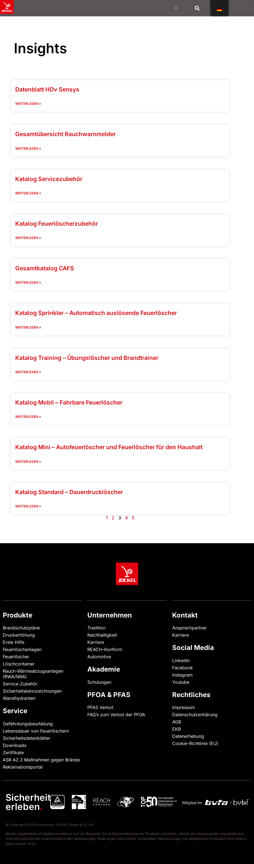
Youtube (180, 682)
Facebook (182, 667)
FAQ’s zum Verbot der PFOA (116, 714)
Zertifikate (13, 752)
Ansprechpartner (189, 628)
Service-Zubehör (20, 684)
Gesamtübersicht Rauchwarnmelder (65, 134)
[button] (197, 8)
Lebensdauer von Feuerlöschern (36, 731)
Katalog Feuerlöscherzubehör (56, 223)
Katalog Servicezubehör (48, 179)
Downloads (14, 745)
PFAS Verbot (100, 707)
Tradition (96, 628)
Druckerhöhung (19, 635)
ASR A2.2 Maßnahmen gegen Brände (41, 760)
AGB (176, 722)
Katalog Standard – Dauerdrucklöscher (69, 492)
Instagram (182, 675)
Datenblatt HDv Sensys (47, 89)
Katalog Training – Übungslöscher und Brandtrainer (86, 357)
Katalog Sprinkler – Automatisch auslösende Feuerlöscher (96, 312)
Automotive (99, 656)
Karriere (95, 642)
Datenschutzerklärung (195, 714)
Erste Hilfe (13, 642)
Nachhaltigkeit (102, 635)
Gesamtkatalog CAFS (44, 268)
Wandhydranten (19, 698)
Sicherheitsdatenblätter (26, 738)
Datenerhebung (188, 736)
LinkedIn (181, 660)
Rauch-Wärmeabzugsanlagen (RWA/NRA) (33, 673)
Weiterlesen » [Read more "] (28, 103)
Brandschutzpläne (21, 628)
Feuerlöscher (16, 656)
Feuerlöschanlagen (22, 649)
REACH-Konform (104, 649)
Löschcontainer (19, 664)
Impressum (183, 707)
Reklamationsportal (23, 767)
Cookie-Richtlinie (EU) (195, 743)
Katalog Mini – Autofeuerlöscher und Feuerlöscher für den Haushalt (109, 447)
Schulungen (99, 682)
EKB (176, 729)
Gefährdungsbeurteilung (28, 723)
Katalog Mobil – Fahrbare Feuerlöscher (68, 402)
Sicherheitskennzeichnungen (32, 691)
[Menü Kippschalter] (176, 8)
